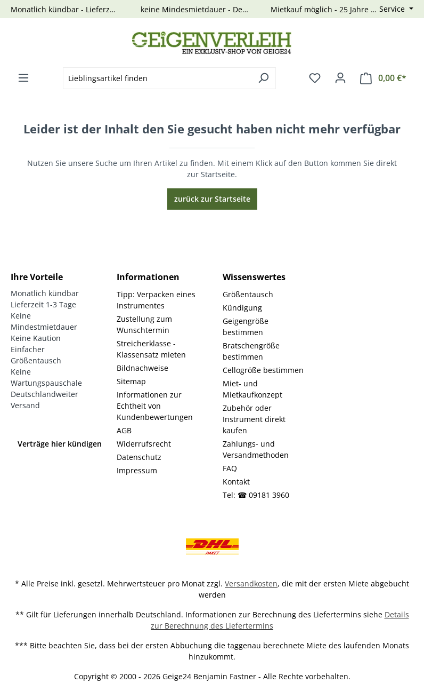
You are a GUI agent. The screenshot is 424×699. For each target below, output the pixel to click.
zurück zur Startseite (212, 199)
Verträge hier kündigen (60, 444)
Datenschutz (139, 457)
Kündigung (242, 308)
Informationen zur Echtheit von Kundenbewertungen (155, 406)
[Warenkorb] (383, 78)
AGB (124, 430)
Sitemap (131, 381)
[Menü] (23, 78)
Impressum (137, 470)
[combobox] (157, 78)
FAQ (230, 468)
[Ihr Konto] (340, 78)
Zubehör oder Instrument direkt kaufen (254, 419)
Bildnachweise (142, 368)
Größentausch (248, 294)
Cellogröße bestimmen (263, 370)
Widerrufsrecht (144, 444)
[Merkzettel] (315, 78)
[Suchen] (263, 78)
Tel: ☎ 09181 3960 (256, 495)
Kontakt (236, 481)
